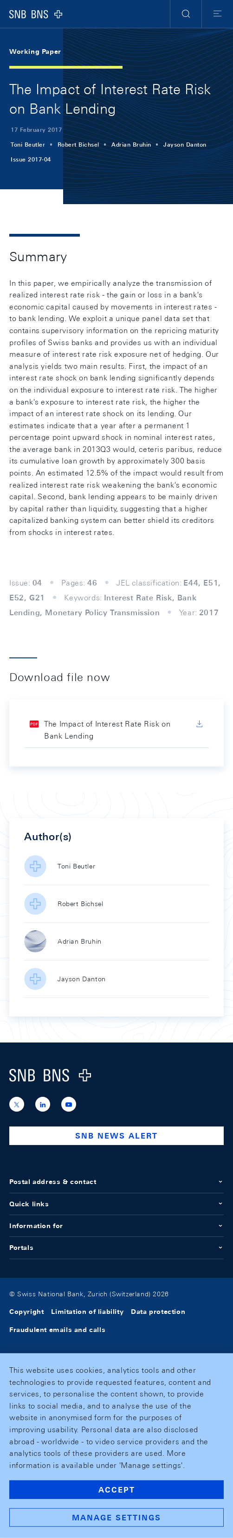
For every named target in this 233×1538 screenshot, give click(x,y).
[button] (185, 14)
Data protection (158, 1311)
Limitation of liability (87, 1311)
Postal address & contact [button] (116, 1182)
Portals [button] (116, 1247)
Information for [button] (116, 1226)
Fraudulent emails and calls (57, 1330)
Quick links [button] (116, 1204)
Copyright (26, 1311)
